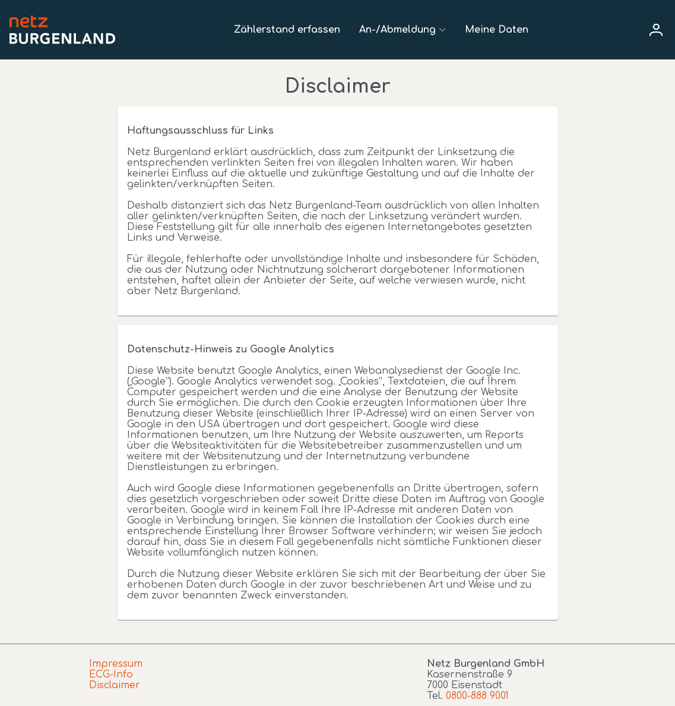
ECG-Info (111, 674)
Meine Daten (496, 29)
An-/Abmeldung (397, 29)
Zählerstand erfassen (287, 29)
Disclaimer (114, 685)
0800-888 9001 (477, 696)
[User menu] (656, 29)
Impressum (115, 663)
